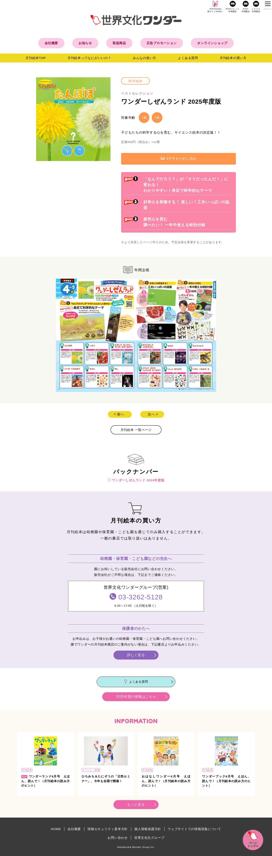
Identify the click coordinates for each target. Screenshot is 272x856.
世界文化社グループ (149, 837)
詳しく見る (136, 655)
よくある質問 (188, 58)
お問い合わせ (118, 837)
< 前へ (119, 414)
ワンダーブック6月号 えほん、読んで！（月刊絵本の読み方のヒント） (226, 781)
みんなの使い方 (144, 58)
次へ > (153, 414)
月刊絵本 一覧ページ (136, 430)
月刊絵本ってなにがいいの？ (89, 58)
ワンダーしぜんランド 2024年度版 (136, 480)
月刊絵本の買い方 (233, 58)
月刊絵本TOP (36, 58)
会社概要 (51, 43)
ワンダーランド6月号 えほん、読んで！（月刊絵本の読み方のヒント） (45, 781)
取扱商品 (119, 43)
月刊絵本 (27, 770)
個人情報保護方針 (147, 829)
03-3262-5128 (140, 597)
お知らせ (85, 43)
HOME (56, 829)
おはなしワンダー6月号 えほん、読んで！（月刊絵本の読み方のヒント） (166, 781)
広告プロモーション (162, 43)
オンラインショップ (212, 43)
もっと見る (136, 804)
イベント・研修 (90, 770)
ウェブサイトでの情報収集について (194, 829)
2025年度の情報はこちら (136, 696)
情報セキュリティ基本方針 (108, 829)
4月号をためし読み (178, 158)
